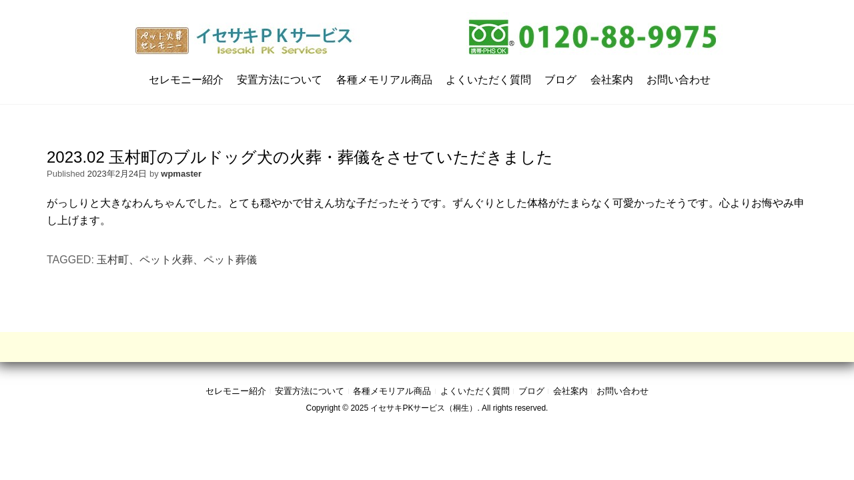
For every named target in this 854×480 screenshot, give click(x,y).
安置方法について (279, 79)
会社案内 (611, 79)
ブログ (560, 79)
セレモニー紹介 (186, 79)
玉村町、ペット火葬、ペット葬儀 (177, 259)
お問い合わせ (679, 79)
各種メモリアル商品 (384, 79)
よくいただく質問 (488, 79)
